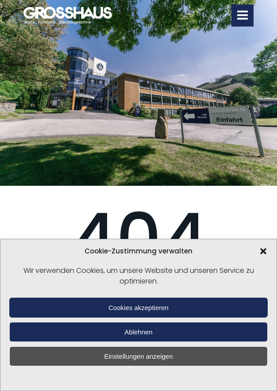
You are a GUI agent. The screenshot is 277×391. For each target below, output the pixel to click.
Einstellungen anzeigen (138, 356)
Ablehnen (138, 332)
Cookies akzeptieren (138, 307)
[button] (263, 251)
